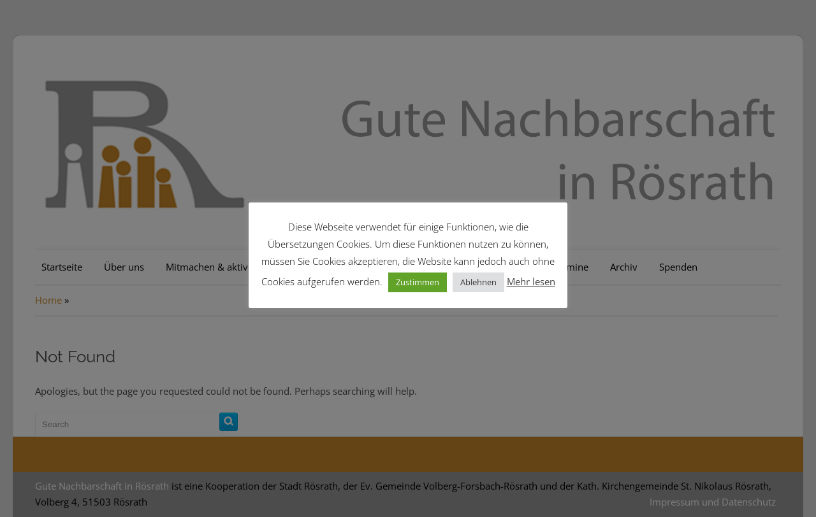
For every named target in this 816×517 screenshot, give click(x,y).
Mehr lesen (531, 281)
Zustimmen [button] (417, 282)
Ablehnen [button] (478, 282)
